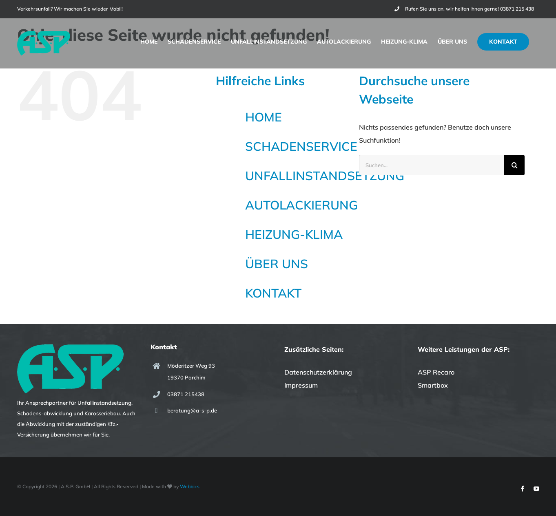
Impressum (301, 385)
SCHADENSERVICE (301, 146)
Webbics (189, 486)
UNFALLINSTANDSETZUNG (324, 175)
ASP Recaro (436, 372)
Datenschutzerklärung (318, 372)
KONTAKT (273, 293)
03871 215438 (185, 394)
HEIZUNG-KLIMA (294, 234)
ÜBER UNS (276, 263)
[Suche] (514, 165)
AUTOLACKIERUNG (301, 205)
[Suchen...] (432, 165)
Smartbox (433, 385)
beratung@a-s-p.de (192, 410)
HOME (263, 117)
